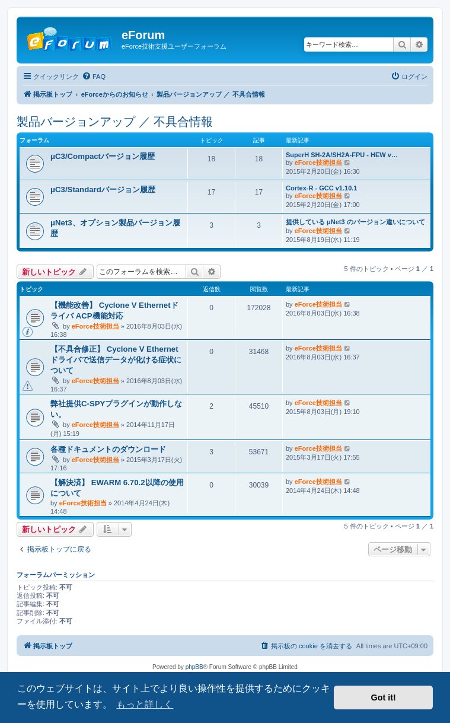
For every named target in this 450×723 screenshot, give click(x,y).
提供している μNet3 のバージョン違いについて (355, 221)
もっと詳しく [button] (144, 704)
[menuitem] (94, 76)
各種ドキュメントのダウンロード (108, 449)
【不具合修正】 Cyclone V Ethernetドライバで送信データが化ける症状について (115, 360)
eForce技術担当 (318, 162)
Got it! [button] (383, 697)
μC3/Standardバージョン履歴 (102, 189)
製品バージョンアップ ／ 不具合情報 (115, 121)
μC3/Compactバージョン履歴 (102, 156)
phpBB (194, 667)
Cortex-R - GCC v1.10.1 (321, 188)
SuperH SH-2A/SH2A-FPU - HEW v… (342, 154)
